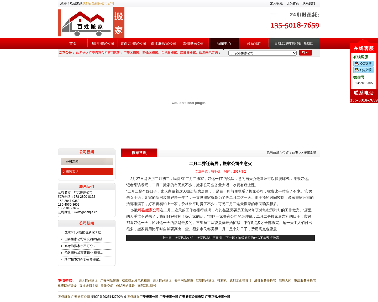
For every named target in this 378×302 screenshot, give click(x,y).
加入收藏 (276, 3)
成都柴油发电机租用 (136, 280)
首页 (73, 43)
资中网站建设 (183, 280)
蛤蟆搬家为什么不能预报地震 (258, 238)
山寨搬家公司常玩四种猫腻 (83, 239)
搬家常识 (72, 171)
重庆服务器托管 (305, 280)
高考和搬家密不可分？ (80, 246)
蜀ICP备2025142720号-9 (108, 297)
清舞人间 (285, 280)
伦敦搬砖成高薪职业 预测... (84, 253)
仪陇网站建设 (125, 286)
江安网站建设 (205, 280)
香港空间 (107, 286)
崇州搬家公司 (194, 43)
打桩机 (222, 280)
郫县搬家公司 (103, 43)
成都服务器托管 (265, 280)
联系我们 (308, 3)
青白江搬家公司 (133, 43)
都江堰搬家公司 (163, 43)
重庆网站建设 (67, 286)
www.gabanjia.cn (85, 212)
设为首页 (292, 3)
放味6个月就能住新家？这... (84, 232)
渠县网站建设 (88, 280)
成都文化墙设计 (240, 280)
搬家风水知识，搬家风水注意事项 (198, 238)
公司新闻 (72, 161)
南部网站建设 (147, 286)
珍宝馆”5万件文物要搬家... (83, 259)
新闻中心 (224, 43)
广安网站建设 (109, 280)
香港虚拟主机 (88, 286)
